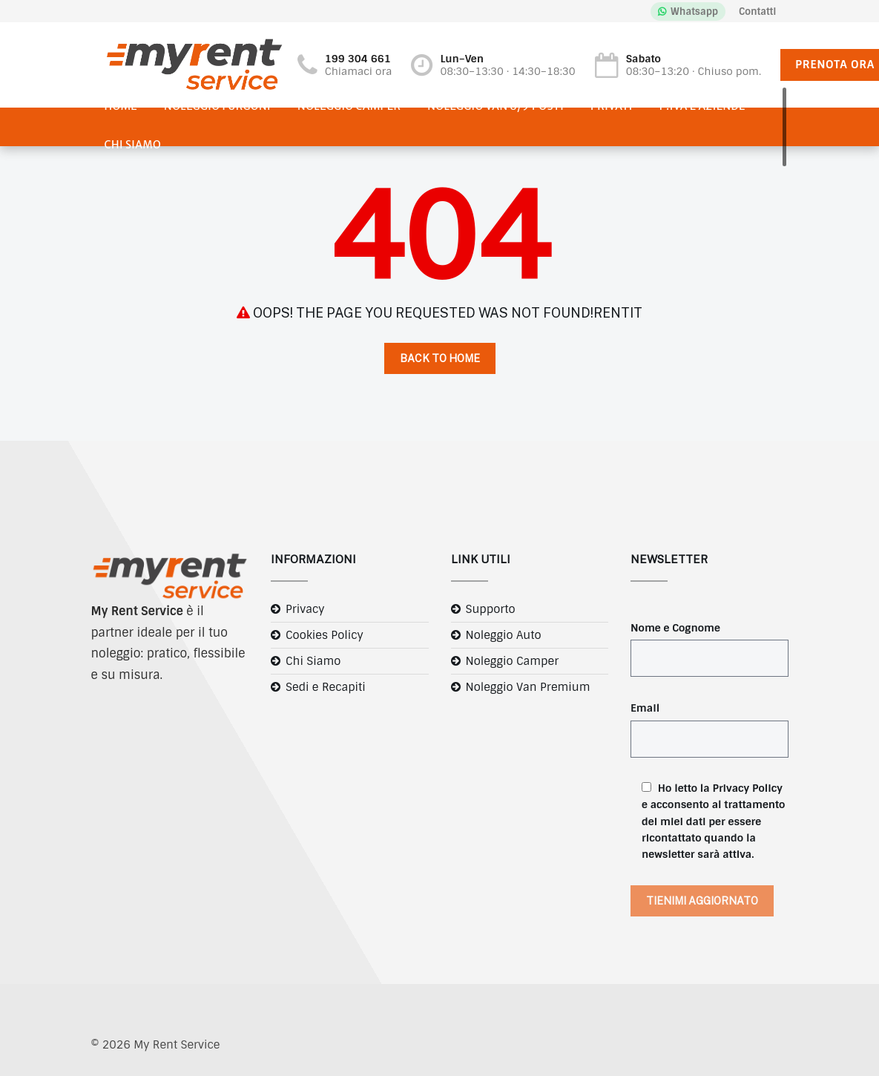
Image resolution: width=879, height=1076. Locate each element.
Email (645, 708)
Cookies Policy (324, 635)
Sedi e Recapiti (326, 687)
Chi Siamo (133, 144)
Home (121, 106)
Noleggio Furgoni (217, 106)
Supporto (491, 609)
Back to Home (440, 358)
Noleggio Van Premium (528, 687)
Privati (611, 106)
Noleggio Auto (503, 635)
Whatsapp (694, 11)
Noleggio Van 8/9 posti (495, 106)
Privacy (305, 609)
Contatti (757, 11)
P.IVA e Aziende (702, 106)
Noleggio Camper (349, 106)
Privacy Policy (748, 788)
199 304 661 (358, 58)
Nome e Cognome (675, 627)
